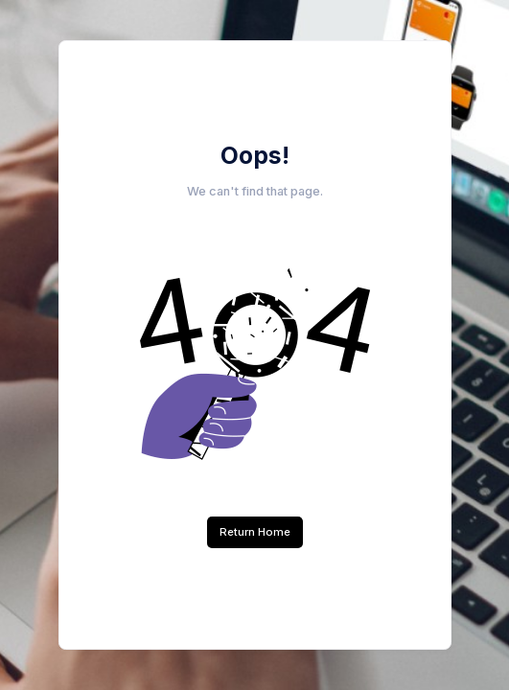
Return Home (255, 532)
